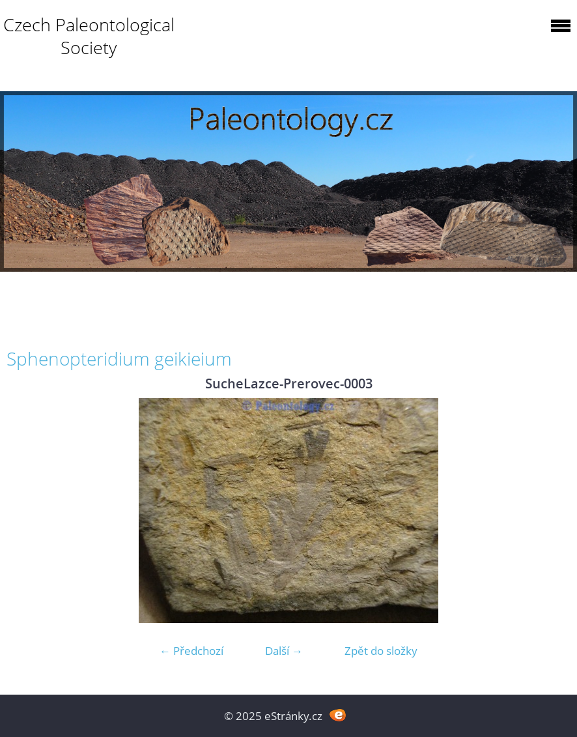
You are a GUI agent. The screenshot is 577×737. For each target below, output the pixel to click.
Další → (284, 650)
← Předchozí (191, 650)
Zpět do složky (381, 650)
